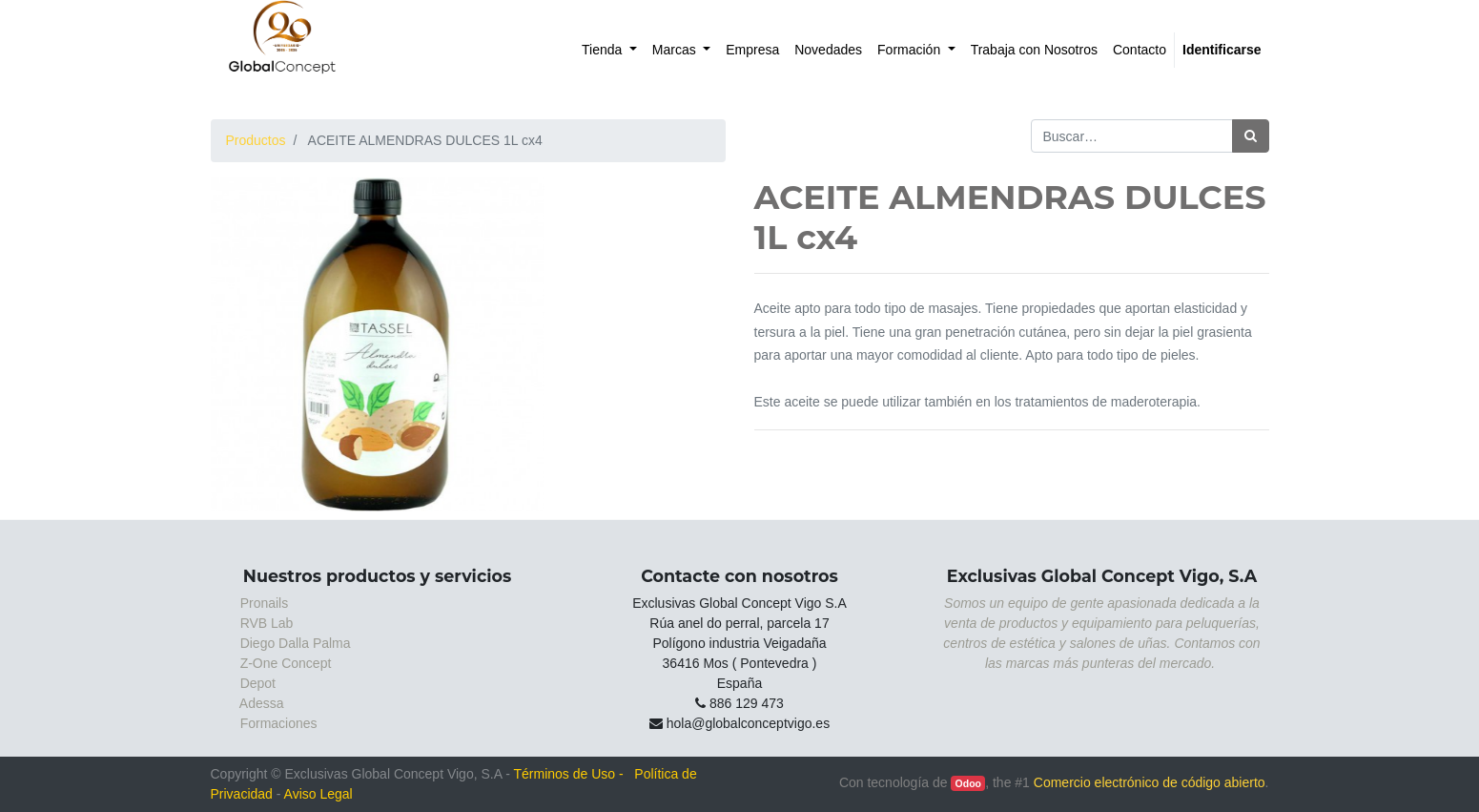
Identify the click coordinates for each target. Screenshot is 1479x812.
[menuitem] (609, 50)
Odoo (968, 783)
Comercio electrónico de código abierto (1149, 782)
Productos (256, 140)
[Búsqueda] (1250, 136)
